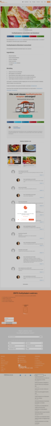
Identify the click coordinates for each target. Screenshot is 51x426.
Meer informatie (25, 216)
